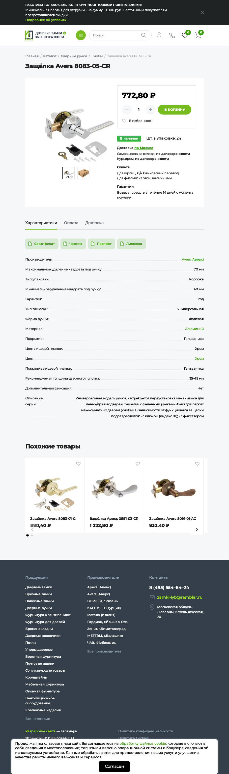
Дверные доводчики (42, 636)
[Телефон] (172, 35)
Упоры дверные (39, 650)
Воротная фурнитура (43, 656)
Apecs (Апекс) (99, 587)
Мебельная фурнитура (44, 684)
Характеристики (41, 222)
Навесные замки (39, 601)
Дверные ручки (38, 608)
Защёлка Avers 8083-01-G (53, 518)
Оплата (71, 222)
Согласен (114, 766)
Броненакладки (39, 629)
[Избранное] (185, 35)
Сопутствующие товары (45, 670)
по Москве (143, 148)
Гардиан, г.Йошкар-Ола (107, 622)
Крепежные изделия (43, 710)
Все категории (37, 719)
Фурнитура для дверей (45, 622)
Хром (199, 358)
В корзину (174, 110)
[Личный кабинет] (159, 35)
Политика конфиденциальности (145, 731)
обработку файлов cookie (142, 743)
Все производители (104, 651)
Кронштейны (36, 677)
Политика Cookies (133, 738)
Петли (30, 643)
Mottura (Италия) (101, 615)
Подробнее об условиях (45, 20)
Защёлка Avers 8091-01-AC (172, 518)
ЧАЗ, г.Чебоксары (101, 643)
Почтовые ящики (39, 663)
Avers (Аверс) (193, 259)
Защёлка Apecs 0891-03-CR (114, 518)
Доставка (94, 222)
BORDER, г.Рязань (102, 601)
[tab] (27, 535)
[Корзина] (198, 35)
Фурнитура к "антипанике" (48, 615)
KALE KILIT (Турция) (104, 608)
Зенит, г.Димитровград (106, 629)
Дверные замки (38, 587)
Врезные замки (38, 594)
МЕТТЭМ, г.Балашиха (105, 636)
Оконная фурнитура (42, 691)
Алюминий (194, 329)
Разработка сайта (40, 731)
